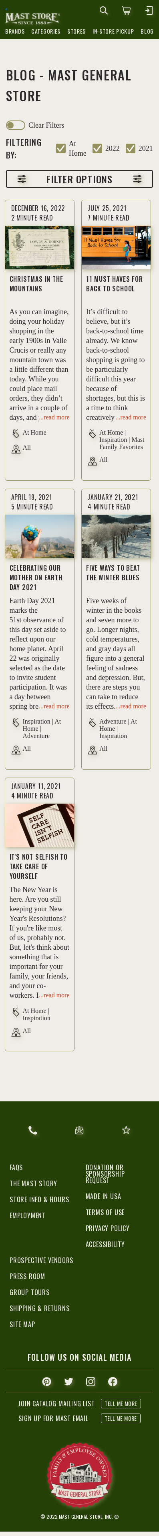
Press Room (27, 1276)
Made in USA (103, 1196)
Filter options (79, 179)
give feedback (126, 1130)
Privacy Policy (108, 1228)
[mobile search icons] (104, 10)
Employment (28, 1215)
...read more (54, 417)
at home (78, 148)
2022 (112, 148)
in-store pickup (113, 31)
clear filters (46, 125)
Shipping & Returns (39, 1308)
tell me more (121, 1418)
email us (79, 1130)
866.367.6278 (32, 1130)
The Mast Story (33, 1183)
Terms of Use (105, 1212)
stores (76, 31)
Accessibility (105, 1244)
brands (14, 31)
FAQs (16, 1167)
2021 (146, 148)
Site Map (22, 1324)
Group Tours (30, 1292)
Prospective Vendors (41, 1260)
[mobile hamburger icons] (149, 10)
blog (147, 31)
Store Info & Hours (39, 1199)
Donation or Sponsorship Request (105, 1173)
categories (45, 31)
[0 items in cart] (126, 10)
